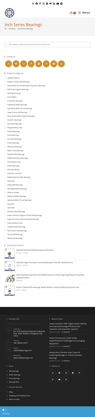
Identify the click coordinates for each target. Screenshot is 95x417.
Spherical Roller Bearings (16, 196)
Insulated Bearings (14, 139)
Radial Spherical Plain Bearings (18, 177)
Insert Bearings (13, 135)
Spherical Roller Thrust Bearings (19, 200)
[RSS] (61, 63)
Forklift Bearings (13, 131)
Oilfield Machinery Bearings (17, 158)
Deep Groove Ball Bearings (17, 112)
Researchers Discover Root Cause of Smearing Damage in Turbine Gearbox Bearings (65, 355)
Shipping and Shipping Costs (19, 395)
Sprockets (11, 208)
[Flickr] (38, 63)
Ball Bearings (14, 371)
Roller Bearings (14, 375)
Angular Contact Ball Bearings (18, 82)
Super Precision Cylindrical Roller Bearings (23, 219)
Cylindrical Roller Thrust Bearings (19, 108)
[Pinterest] (31, 63)
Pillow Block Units (14, 162)
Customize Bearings (14, 101)
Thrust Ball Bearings (14, 234)
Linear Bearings (13, 143)
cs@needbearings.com (22, 350)
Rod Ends (10, 181)
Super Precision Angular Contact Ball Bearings (24, 215)
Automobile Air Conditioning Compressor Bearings (26, 85)
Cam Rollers (11, 97)
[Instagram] (23, 63)
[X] (8, 63)
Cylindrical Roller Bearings (17, 105)
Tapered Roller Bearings (16, 227)
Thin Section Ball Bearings (17, 230)
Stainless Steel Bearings (16, 211)
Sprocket (10, 204)
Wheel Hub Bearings (15, 238)
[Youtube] (53, 63)
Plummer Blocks (13, 169)
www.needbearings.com (23, 358)
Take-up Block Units (14, 223)
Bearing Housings (14, 93)
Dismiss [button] (6, 413)
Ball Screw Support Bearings (17, 89)
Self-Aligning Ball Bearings (17, 189)
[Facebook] (16, 63)
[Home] (5, 29)
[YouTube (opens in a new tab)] (58, 3)
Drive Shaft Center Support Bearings (21, 116)
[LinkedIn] (73, 373)
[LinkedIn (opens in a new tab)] (47, 3)
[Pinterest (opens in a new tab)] (40, 3)
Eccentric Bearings (14, 120)
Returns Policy (14, 399)
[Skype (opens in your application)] (54, 3)
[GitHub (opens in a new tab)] (50, 3)
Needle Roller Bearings (15, 154)
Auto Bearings (14, 378)
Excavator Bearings (14, 124)
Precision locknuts (14, 173)
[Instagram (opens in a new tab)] (43, 3)
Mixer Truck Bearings (15, 150)
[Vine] (46, 63)
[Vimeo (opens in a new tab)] (61, 3)
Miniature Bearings (14, 147)
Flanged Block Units (14, 127)
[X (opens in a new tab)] (33, 3)
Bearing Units (14, 382)
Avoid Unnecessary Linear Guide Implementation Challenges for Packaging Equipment (67, 341)
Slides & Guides (13, 192)
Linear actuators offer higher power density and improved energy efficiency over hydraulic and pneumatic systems (67, 326)
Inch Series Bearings (25, 29)
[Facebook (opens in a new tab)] (37, 3)
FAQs (11, 392)
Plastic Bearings (13, 166)
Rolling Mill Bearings (15, 185)
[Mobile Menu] (83, 12)
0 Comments (66, 332)
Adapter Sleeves (13, 78)
